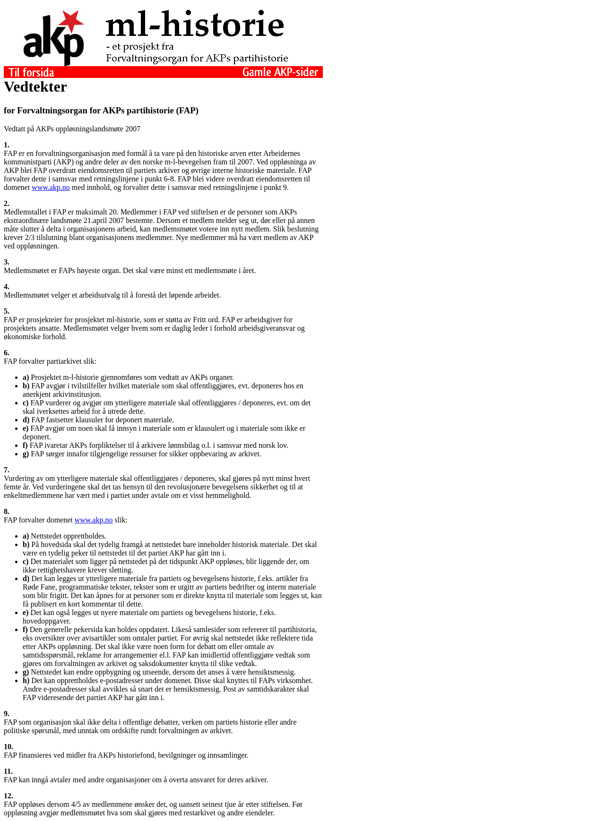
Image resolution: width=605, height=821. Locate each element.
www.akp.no (51, 187)
